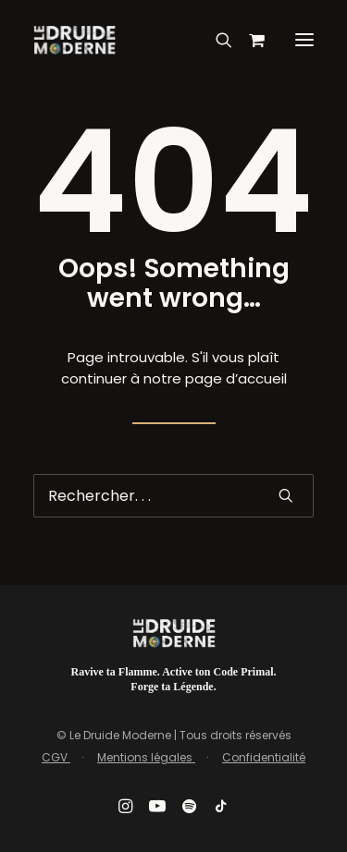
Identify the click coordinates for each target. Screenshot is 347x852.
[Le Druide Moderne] (74, 40)
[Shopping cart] (248, 39)
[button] (304, 39)
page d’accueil (236, 378)
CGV (56, 757)
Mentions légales (146, 757)
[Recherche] (215, 39)
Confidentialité (263, 757)
